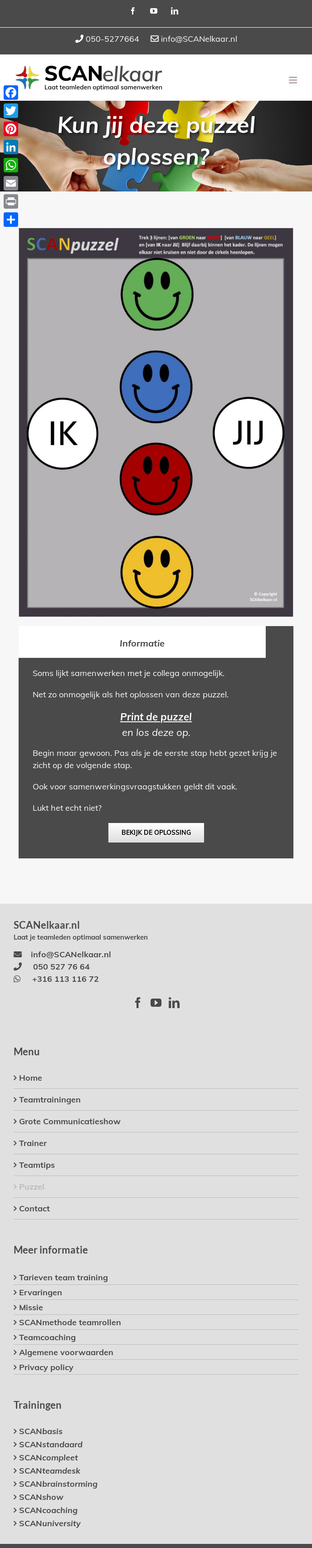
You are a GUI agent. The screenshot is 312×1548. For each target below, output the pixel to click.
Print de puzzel (156, 716)
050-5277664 (112, 39)
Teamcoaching (47, 1337)
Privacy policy (46, 1367)
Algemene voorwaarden (66, 1352)
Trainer (33, 1143)
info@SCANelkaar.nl (199, 39)
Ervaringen (40, 1292)
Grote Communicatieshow (70, 1121)
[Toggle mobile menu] (293, 80)
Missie (31, 1307)
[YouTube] (156, 1002)
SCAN (41, 1431)
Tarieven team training (63, 1277)
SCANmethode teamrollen (70, 1322)
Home (30, 1078)
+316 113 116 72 (65, 979)
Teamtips (37, 1165)
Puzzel (31, 1186)
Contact (34, 1208)
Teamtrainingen (50, 1099)
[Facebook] (137, 1002)
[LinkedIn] (174, 1002)
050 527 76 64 (61, 966)
